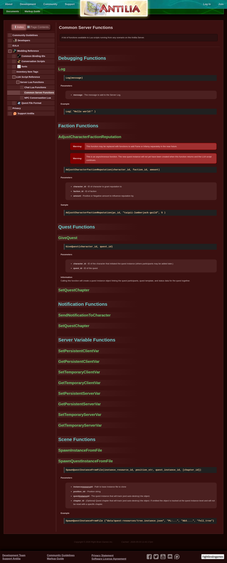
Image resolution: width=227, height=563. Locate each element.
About (8, 4)
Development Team (14, 555)
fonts (24, 66)
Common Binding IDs (33, 56)
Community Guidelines (25, 35)
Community (50, 4)
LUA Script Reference (28, 77)
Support (70, 4)
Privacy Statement (103, 555)
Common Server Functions (39, 92)
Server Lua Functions (32, 82)
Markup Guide (32, 11)
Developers (24, 40)
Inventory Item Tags (27, 71)
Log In (207, 4)
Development (28, 4)
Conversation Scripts (33, 61)
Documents (12, 11)
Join (221, 4)
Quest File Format (31, 103)
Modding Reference (28, 51)
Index (19, 27)
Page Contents (38, 27)
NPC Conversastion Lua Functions (37, 98)
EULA (16, 45)
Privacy (17, 108)
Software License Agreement (109, 558)
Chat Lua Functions (35, 87)
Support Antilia (26, 113)
